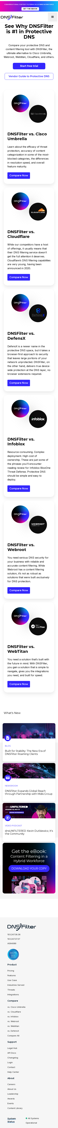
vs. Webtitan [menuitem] (13, 1026)
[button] (52, 17)
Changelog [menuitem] (12, 1057)
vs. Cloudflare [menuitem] (14, 1012)
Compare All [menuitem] (13, 1035)
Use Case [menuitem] (12, 980)
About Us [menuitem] (11, 1089)
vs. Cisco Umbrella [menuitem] (16, 1007)
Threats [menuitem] (11, 989)
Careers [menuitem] (11, 1084)
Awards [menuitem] (11, 1098)
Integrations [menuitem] (13, 994)
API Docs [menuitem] (11, 1053)
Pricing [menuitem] (10, 970)
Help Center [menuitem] (13, 1072)
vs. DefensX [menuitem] (13, 1031)
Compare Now (18, 175)
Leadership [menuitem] (12, 1094)
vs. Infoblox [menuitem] (12, 1016)
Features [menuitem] (11, 975)
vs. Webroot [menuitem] (13, 1021)
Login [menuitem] (10, 1062)
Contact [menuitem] (11, 1067)
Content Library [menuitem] (14, 1108)
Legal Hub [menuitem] (12, 1048)
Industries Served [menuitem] (15, 985)
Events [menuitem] (10, 1103)
